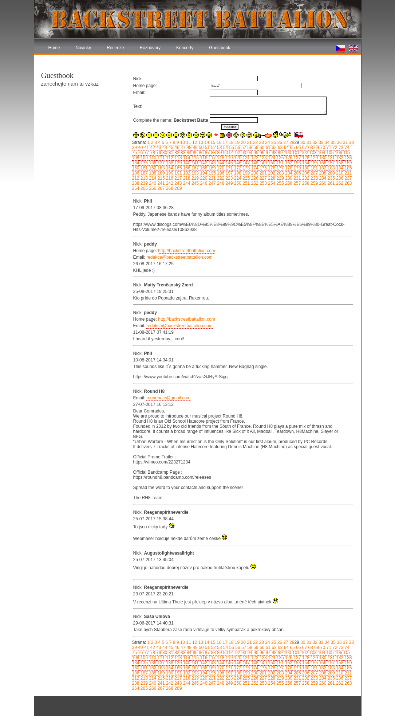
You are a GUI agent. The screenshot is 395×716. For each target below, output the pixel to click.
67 (304, 147)
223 (228, 178)
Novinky (83, 47)
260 (322, 183)
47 (182, 147)
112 (169, 157)
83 (182, 152)
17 (224, 142)
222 (220, 178)
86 (201, 152)
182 (322, 168)
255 (279, 183)
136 (152, 162)
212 (135, 178)
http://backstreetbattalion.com (186, 250)
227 (262, 178)
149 (262, 162)
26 (279, 142)
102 (304, 152)
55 (231, 147)
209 (330, 173)
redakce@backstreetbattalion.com (179, 257)
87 (207, 152)
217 (177, 178)
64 (286, 147)
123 (262, 157)
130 (322, 157)
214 (152, 178)
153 (296, 162)
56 (237, 147)
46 (176, 147)
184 (339, 168)
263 (347, 183)
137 (160, 162)
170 (220, 168)
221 (211, 178)
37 (345, 142)
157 (330, 162)
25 (273, 142)
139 (177, 162)
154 (305, 162)
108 (135, 157)
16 (218, 142)
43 (158, 147)
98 (273, 152)
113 (177, 157)
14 (206, 142)
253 (262, 183)
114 (186, 157)
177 (279, 168)
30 (302, 142)
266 (152, 188)
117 (211, 157)
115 (194, 157)
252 (254, 183)
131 (330, 157)
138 (169, 162)
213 (143, 178)
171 (228, 168)
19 (237, 142)
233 (313, 178)
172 (237, 168)
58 (249, 147)
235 (330, 178)
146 (237, 162)
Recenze (115, 47)
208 (322, 173)
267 (160, 188)
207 (313, 173)
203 (279, 173)
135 (143, 162)
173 (245, 168)
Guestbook (219, 47)
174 (254, 168)
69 (316, 147)
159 (347, 162)
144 (220, 162)
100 (287, 152)
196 (220, 173)
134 (135, 162)
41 (146, 147)
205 (296, 173)
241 (160, 183)
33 (320, 142)
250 (237, 183)
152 (288, 162)
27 (285, 142)
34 (327, 142)
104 (321, 152)
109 (143, 157)
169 (211, 168)
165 (177, 168)
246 (203, 183)
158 (339, 162)
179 (296, 168)
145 (228, 162)
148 (254, 162)
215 (160, 178)
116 (203, 157)
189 (160, 173)
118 (220, 157)
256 (288, 183)
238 (135, 183)
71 (328, 147)
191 (177, 173)
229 (279, 178)
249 (228, 183)
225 (245, 178)
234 (322, 178)
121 (245, 157)
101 (295, 152)
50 (201, 147)
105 (329, 152)
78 (152, 152)
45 (170, 147)
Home (54, 47)
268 (169, 188)
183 (330, 168)
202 (271, 173)
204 (288, 173)
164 (169, 168)
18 (231, 142)
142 (203, 162)
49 (194, 147)
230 (288, 178)
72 (334, 147)
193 (194, 173)
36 (339, 142)
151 (279, 162)
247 (211, 183)
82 (176, 152)
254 (271, 183)
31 (308, 142)
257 (296, 183)
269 (177, 188)
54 (225, 147)
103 (312, 152)
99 (280, 152)
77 (146, 152)
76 (140, 152)
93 (243, 152)
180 (305, 168)
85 (194, 152)
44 (164, 147)
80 (164, 152)
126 (288, 157)
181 (313, 168)
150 (271, 162)
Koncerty (184, 47)
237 (347, 178)
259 (313, 183)
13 (200, 142)
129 (313, 157)
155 (313, 162)
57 (243, 147)
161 (143, 168)
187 (143, 173)
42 (152, 147)
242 (169, 183)
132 (339, 157)
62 (273, 147)
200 (254, 173)
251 (245, 183)
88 (213, 152)
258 (305, 183)
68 (310, 147)
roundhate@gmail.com (168, 397)
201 (262, 173)
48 (188, 147)
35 (332, 142)
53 (219, 147)
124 (271, 157)
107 (346, 152)
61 (267, 147)
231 (296, 178)
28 (291, 142)
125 (279, 157)
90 (225, 152)
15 (212, 142)
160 (135, 168)
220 (203, 178)
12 (194, 142)
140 (186, 162)
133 (347, 157)
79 (158, 152)
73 (340, 147)
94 (249, 152)
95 (255, 152)
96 (261, 152)
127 (296, 157)
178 (288, 168)
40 (140, 147)
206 (305, 173)
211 (347, 173)
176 (271, 168)
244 (186, 183)
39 (134, 147)
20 (243, 142)
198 (237, 173)
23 (261, 142)
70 (322, 147)
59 (255, 147)
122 (254, 157)
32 (314, 142)
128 (305, 157)
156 (322, 162)
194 (203, 173)
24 (267, 142)
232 (305, 178)
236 (339, 178)
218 (186, 178)
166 (186, 168)
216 (169, 178)
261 (330, 183)
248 (220, 183)
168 (203, 168)
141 (194, 162)
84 (188, 152)
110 (152, 157)
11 (188, 142)
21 (249, 142)
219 (194, 178)
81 (170, 152)
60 (261, 147)
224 (237, 178)
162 (152, 168)
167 (194, 168)
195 (211, 173)
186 (135, 173)
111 (160, 157)
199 (245, 173)
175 (262, 168)
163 (160, 168)
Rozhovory (150, 47)
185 (347, 168)
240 (152, 183)
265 (143, 188)
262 (339, 183)
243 (177, 183)
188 (152, 173)
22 (255, 142)
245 (194, 183)
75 (134, 152)
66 (298, 147)
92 (237, 152)
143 (211, 162)
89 (219, 152)
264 (135, 188)
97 (267, 152)
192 (186, 173)
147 (245, 162)
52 (213, 147)
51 (207, 147)
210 (339, 173)
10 (182, 142)
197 (228, 173)
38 (351, 142)
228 (271, 178)
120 (237, 157)
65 (292, 147)
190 (169, 173)
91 (231, 152)
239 (143, 183)
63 (280, 147)
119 (228, 157)
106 (338, 152)
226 (254, 178)
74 (346, 147)
